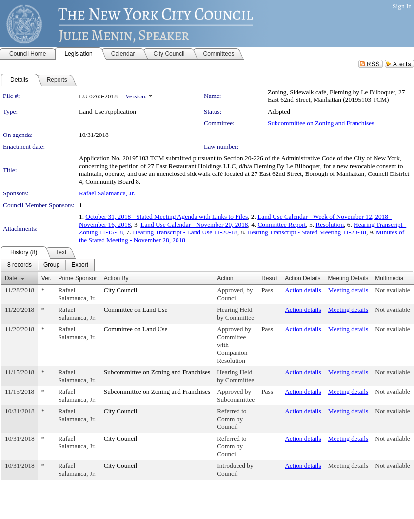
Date (11, 278)
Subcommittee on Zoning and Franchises (321, 123)
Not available (392, 290)
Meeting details (348, 290)
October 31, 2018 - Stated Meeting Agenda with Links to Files (166, 216)
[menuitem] (19, 265)
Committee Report (281, 224)
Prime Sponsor (77, 278)
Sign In (402, 6)
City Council (121, 290)
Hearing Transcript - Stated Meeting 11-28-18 (306, 232)
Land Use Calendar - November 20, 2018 (194, 224)
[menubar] (48, 265)
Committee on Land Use (136, 309)
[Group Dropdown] (51, 265)
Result (269, 278)
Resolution (329, 224)
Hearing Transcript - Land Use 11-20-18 (185, 232)
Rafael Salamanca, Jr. (107, 193)
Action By (116, 278)
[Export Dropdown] (79, 265)
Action (225, 278)
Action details (303, 290)
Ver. (46, 278)
